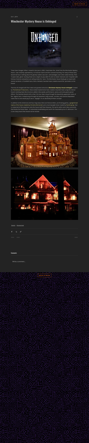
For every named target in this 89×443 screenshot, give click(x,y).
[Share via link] (21, 232)
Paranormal (20, 225)
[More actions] (77, 17)
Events (13, 225)
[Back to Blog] (80, 4)
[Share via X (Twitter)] (16, 232)
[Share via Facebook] (12, 232)
